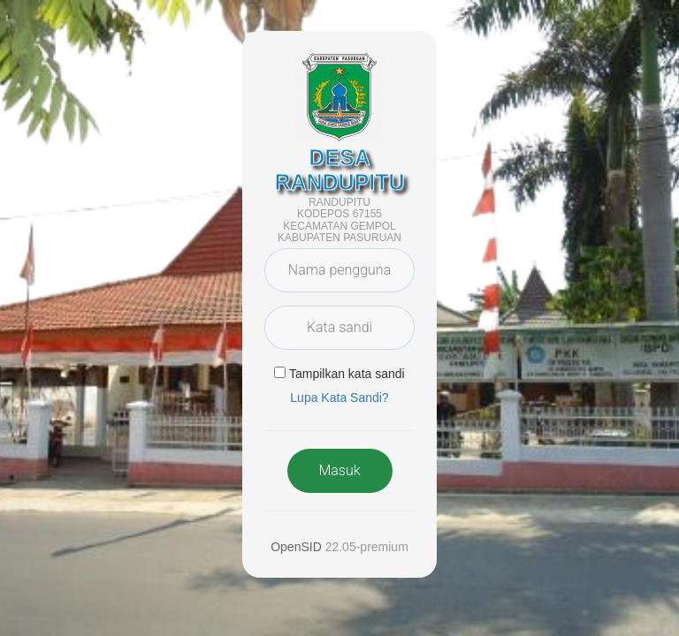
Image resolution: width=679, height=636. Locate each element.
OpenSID (296, 547)
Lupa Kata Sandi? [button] (339, 397)
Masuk (339, 470)
